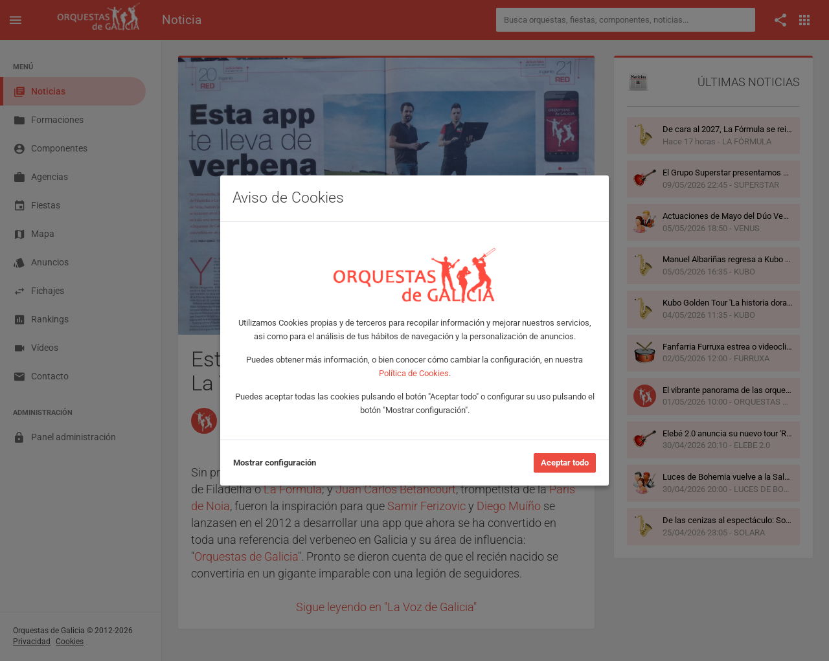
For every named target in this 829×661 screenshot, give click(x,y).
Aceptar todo (565, 462)
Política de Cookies (414, 373)
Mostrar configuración (274, 462)
